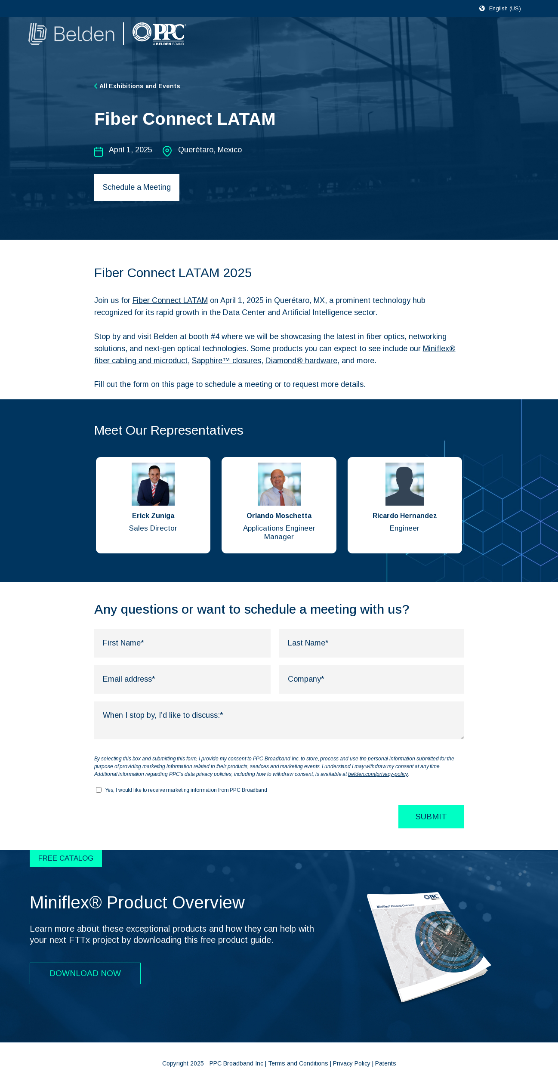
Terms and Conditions (298, 1063)
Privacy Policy (351, 1063)
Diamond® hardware (301, 360)
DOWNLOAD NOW (85, 973)
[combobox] (508, 8)
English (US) (505, 8)
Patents (385, 1063)
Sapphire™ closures (226, 360)
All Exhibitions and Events (137, 86)
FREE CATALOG (65, 858)
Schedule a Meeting (137, 187)
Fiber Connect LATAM (171, 300)
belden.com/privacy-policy (377, 774)
